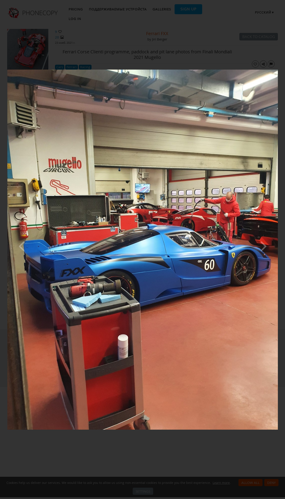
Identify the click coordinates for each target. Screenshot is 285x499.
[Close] (277, 71)
